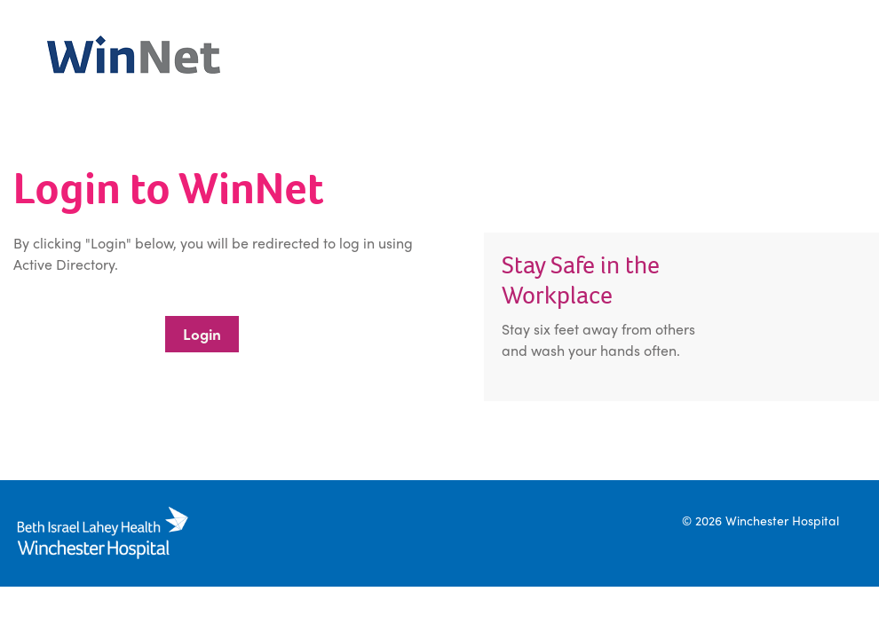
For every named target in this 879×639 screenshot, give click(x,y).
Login (202, 333)
